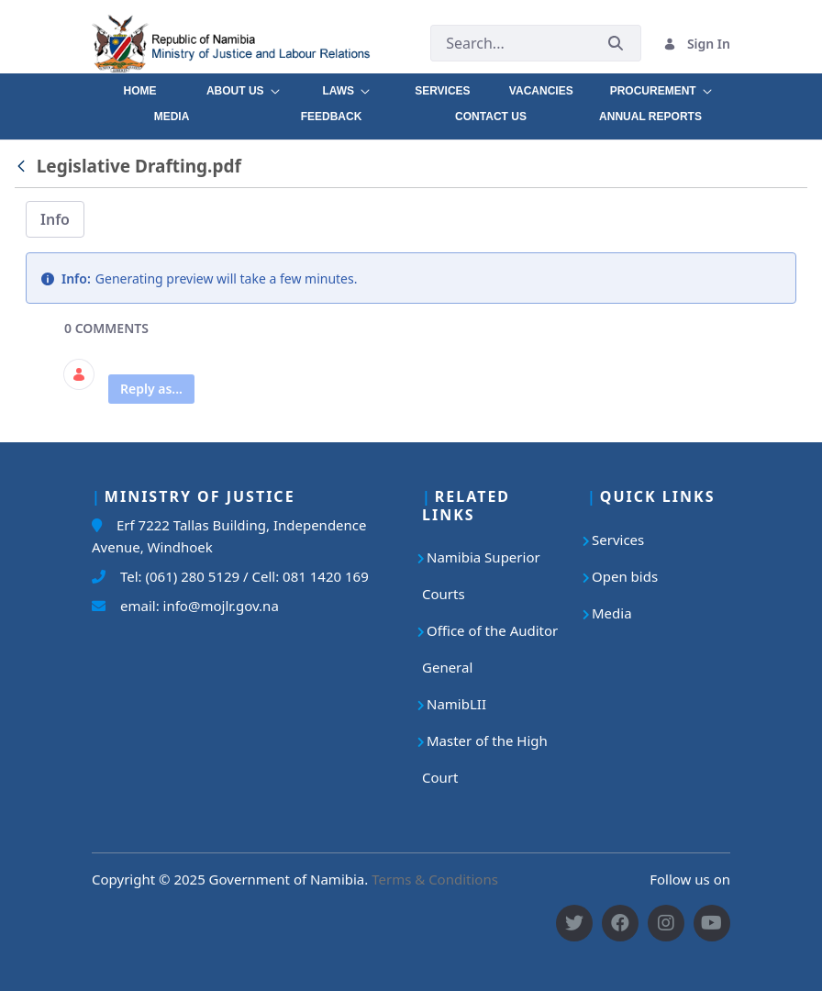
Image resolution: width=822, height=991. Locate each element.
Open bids (625, 576)
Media (612, 613)
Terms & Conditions (435, 879)
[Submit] (615, 43)
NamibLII (456, 704)
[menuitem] (140, 86)
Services (618, 539)
